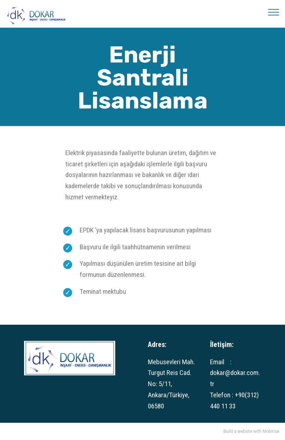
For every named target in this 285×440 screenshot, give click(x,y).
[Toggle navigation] (273, 12)
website (245, 431)
